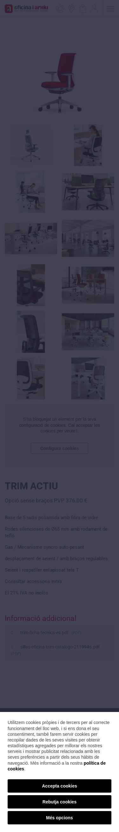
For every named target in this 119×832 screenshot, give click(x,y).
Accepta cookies (59, 785)
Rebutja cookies (59, 801)
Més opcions (59, 817)
